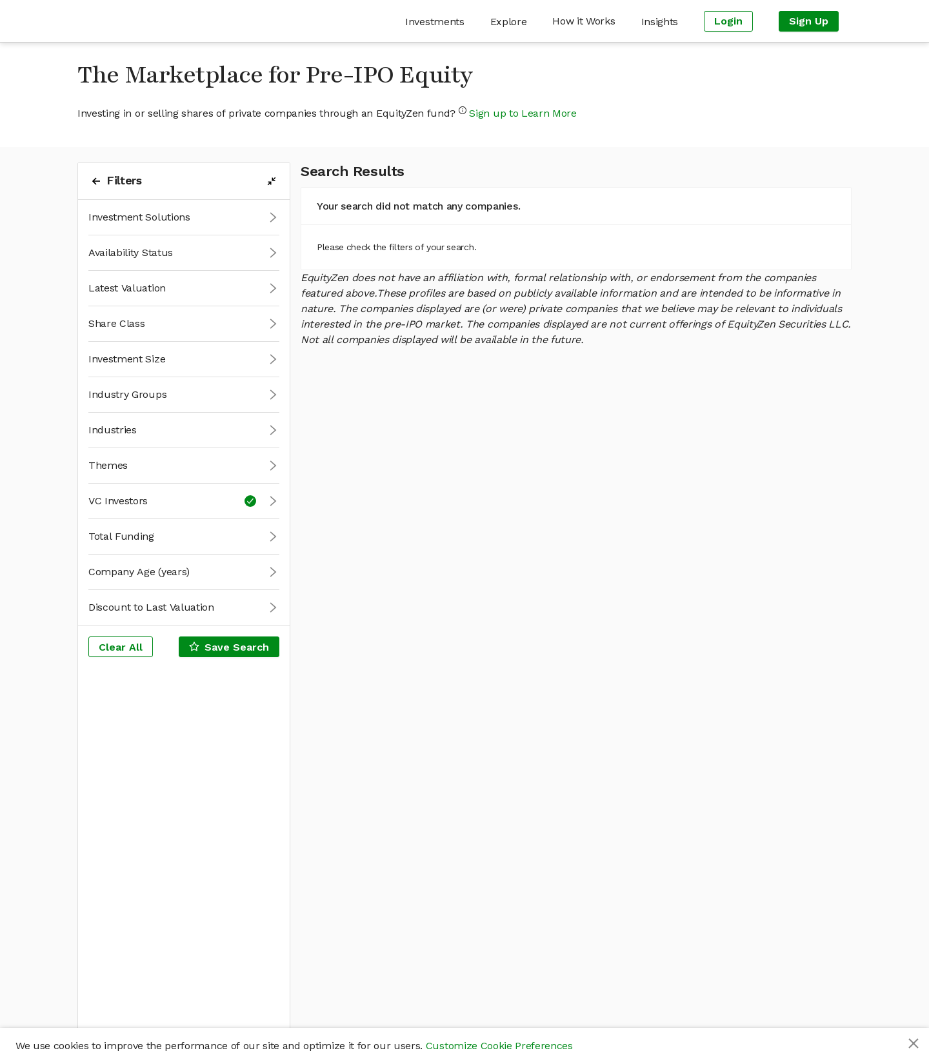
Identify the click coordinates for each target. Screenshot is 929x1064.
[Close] (913, 1043)
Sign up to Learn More (522, 113)
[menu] (526, 21)
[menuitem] (434, 21)
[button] (184, 217)
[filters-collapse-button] (271, 181)
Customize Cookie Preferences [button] (499, 1045)
